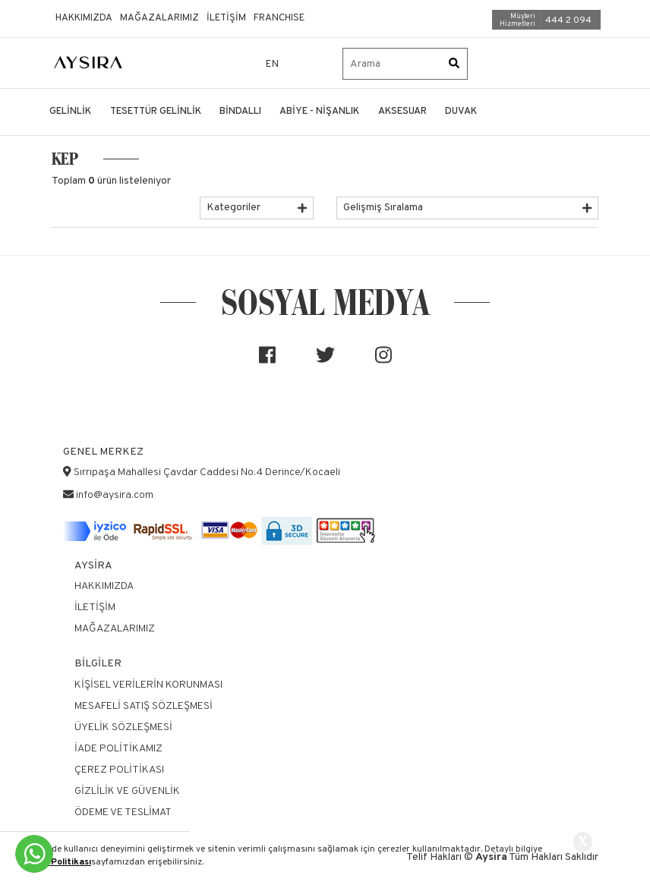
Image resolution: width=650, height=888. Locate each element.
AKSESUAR (402, 111)
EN (272, 64)
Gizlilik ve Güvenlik (127, 791)
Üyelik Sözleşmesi (123, 727)
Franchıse (279, 18)
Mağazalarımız (159, 18)
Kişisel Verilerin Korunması (148, 685)
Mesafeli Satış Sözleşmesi (143, 706)
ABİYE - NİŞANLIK (319, 111)
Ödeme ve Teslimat (123, 812)
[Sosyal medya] (267, 361)
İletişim (226, 18)
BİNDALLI (240, 111)
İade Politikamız (118, 748)
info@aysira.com (114, 495)
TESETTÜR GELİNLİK (155, 111)
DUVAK (461, 111)
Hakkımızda (83, 18)
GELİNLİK (70, 111)
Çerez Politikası (57, 862)
